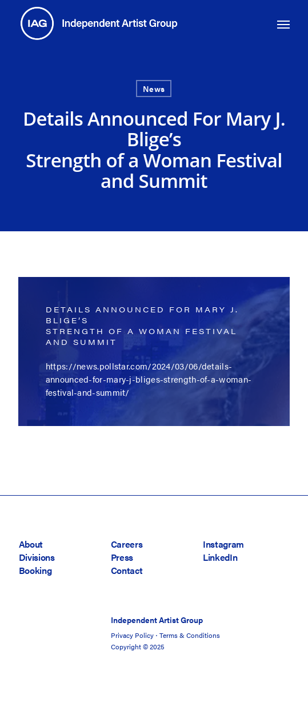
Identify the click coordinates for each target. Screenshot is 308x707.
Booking (35, 570)
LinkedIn (220, 557)
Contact (127, 570)
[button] (283, 24)
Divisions (37, 557)
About (31, 544)
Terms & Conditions (189, 635)
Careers (127, 544)
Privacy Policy (132, 635)
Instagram (223, 544)
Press (122, 557)
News (154, 88)
